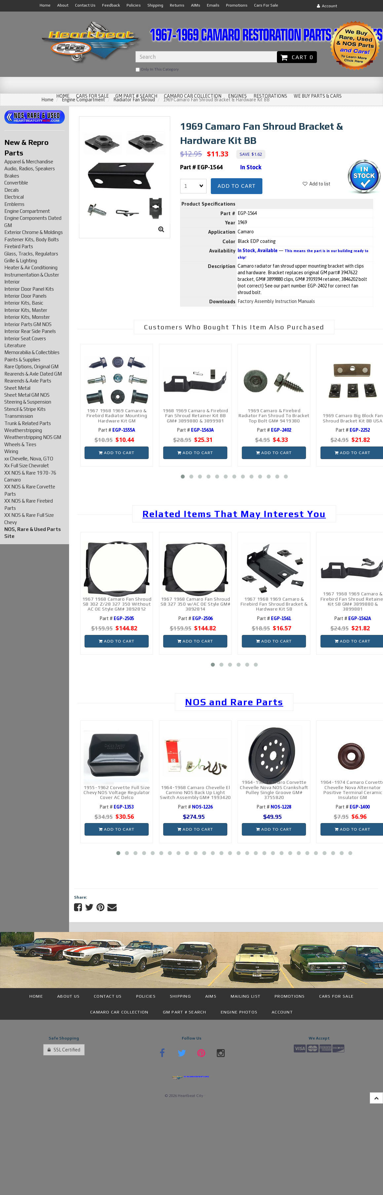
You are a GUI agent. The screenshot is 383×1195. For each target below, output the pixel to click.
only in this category (157, 69)
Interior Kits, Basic (23, 303)
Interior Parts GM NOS (28, 324)
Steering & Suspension (27, 402)
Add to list (316, 183)
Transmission (18, 416)
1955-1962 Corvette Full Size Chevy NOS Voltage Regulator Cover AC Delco (117, 792)
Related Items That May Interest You (234, 514)
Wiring (11, 451)
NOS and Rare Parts (234, 702)
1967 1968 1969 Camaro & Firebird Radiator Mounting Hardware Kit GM (117, 415)
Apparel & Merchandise (28, 161)
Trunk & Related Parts (27, 423)
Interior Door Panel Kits (29, 289)
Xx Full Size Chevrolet (26, 465)
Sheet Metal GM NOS (27, 395)
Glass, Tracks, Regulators (31, 253)
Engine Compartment (27, 211)
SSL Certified (64, 1049)
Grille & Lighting (20, 260)
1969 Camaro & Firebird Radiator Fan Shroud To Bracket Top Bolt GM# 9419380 (274, 415)
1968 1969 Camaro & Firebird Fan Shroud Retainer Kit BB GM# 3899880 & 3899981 (195, 415)
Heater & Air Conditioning (30, 267)
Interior (12, 281)
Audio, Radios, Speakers (29, 168)
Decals (11, 190)
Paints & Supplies (22, 359)
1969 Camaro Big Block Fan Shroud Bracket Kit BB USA (353, 418)
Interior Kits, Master (25, 310)
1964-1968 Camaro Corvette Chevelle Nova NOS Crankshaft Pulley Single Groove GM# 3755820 (274, 790)
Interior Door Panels (25, 296)
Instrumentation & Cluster (31, 275)
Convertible (16, 182)
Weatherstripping (23, 430)
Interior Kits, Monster (27, 317)
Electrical (14, 197)
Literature (15, 345)
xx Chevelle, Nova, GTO (28, 458)
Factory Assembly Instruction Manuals (276, 301)
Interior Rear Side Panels (30, 331)
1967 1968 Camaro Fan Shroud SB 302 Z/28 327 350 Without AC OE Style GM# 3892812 (117, 604)
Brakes (11, 176)
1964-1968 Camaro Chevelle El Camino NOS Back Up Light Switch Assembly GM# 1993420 (195, 792)
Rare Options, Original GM (31, 366)
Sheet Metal (17, 388)
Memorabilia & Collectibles (31, 352)
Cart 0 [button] (297, 57)
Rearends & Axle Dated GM (33, 374)
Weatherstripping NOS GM (32, 437)
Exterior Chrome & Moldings (33, 232)
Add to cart (236, 186)
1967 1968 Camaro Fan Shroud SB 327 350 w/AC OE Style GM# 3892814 (196, 604)
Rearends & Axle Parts (27, 380)
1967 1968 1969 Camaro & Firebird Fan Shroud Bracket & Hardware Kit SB (274, 604)
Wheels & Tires (20, 444)
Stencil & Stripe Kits (25, 409)
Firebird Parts (18, 246)
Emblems (14, 204)
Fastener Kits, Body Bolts (31, 239)
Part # (116, 430)
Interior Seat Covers (25, 338)
